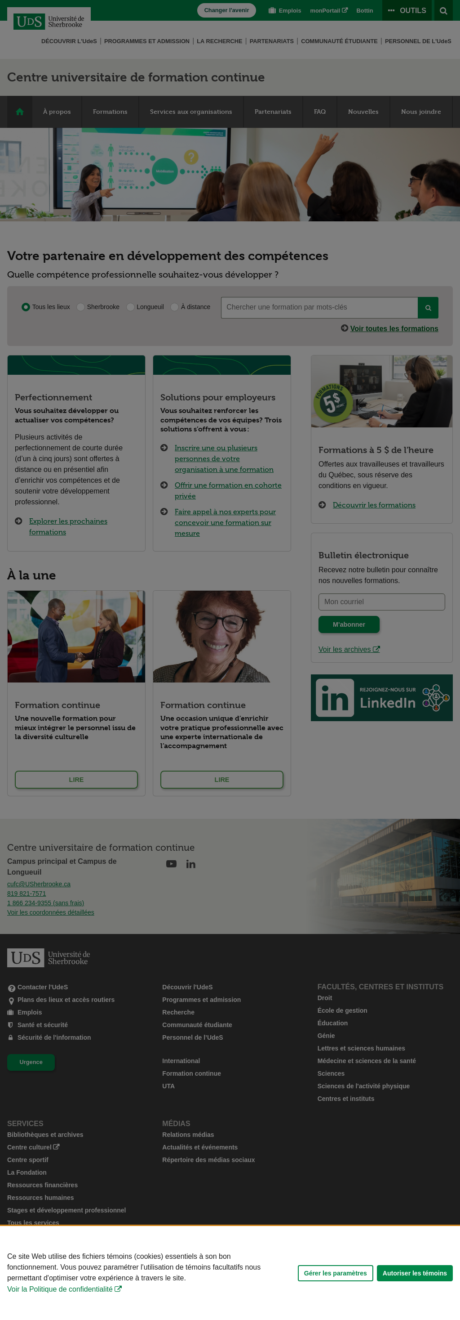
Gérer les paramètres (335, 1273)
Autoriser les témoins (415, 1273)
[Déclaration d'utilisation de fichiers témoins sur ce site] (230, 1273)
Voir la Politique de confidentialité (60, 1289)
